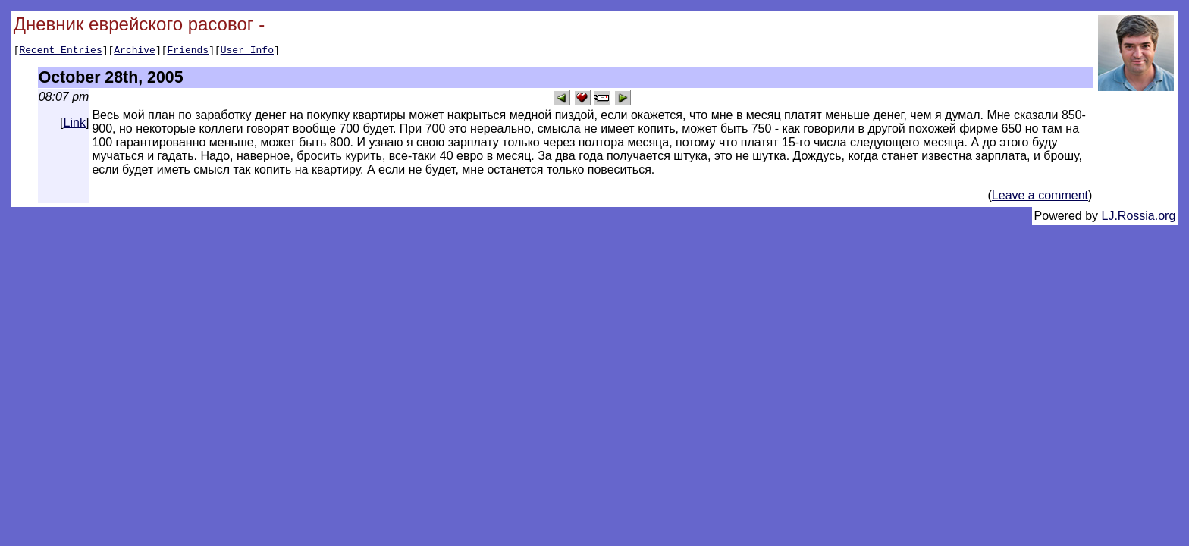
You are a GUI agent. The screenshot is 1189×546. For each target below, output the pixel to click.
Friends (188, 51)
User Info (247, 51)
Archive (134, 51)
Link (75, 124)
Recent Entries (60, 51)
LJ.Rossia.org (1139, 218)
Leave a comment (1040, 197)
